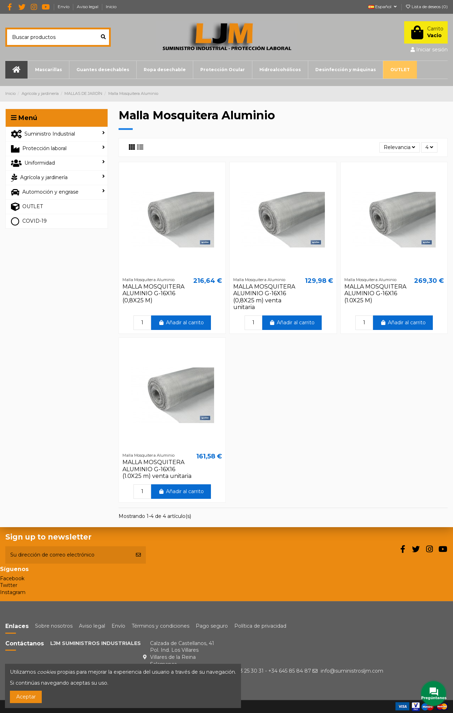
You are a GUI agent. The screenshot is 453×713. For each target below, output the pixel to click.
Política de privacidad (260, 626)
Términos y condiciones (160, 626)
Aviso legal (88, 6)
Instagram (12, 592)
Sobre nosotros (54, 626)
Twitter (8, 585)
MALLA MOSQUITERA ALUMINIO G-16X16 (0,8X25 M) (153, 293)
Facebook (12, 578)
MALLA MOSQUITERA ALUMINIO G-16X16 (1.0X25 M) (375, 293)
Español (383, 6)
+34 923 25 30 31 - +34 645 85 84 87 (267, 671)
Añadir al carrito (181, 322)
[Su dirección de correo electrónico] (68, 555)
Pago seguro (212, 626)
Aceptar (26, 697)
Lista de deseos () (426, 6)
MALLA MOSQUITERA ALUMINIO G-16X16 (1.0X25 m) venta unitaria (156, 469)
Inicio (111, 6)
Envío (64, 6)
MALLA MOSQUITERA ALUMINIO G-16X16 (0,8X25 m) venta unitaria (264, 296)
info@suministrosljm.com (352, 671)
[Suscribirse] (138, 555)
